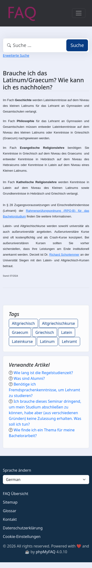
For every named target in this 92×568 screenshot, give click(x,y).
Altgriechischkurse (58, 323)
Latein (66, 332)
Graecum (20, 332)
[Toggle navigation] (78, 13)
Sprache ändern (17, 470)
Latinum (47, 341)
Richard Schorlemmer (64, 254)
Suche (77, 45)
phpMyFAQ (45, 551)
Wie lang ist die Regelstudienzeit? (43, 372)
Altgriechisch (23, 323)
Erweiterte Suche (16, 55)
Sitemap (10, 502)
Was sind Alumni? (29, 378)
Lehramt (69, 341)
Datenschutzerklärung (23, 528)
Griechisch (44, 332)
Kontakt (10, 519)
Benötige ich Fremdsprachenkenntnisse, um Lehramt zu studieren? (44, 390)
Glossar (9, 510)
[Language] (46, 479)
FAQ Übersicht (15, 493)
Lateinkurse (22, 341)
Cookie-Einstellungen (21, 536)
